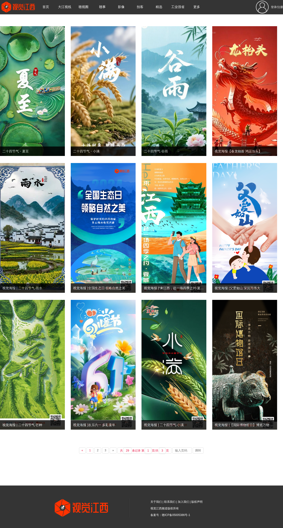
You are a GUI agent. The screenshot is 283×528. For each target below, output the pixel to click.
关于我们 (156, 501)
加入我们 (183, 501)
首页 (45, 7)
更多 (196, 7)
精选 (159, 7)
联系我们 (169, 501)
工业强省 (177, 7)
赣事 (102, 7)
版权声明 (197, 501)
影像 (121, 7)
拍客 (140, 7)
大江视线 (64, 7)
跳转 (198, 450)
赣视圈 (83, 7)
